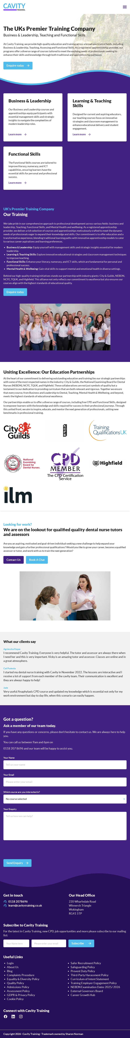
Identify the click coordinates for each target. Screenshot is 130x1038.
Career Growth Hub (83, 995)
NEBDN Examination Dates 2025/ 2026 (95, 987)
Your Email (8, 775)
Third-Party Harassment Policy (89, 975)
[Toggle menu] (125, 7)
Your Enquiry (10, 809)
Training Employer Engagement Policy (94, 983)
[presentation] (25, 850)
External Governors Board (87, 991)
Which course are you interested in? (21, 792)
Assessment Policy (18, 991)
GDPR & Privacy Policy (21, 995)
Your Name (9, 757)
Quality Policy (15, 983)
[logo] (14, 7)
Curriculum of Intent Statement (90, 979)
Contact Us (14, 559)
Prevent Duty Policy (83, 971)
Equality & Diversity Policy (23, 979)
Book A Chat (37, 559)
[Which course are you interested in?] (65, 799)
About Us (13, 967)
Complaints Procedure (20, 975)
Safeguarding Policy (83, 967)
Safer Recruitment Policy (86, 963)
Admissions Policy (18, 987)
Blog (9, 971)
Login (10, 963)
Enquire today (15, 292)
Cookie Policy (15, 999)
